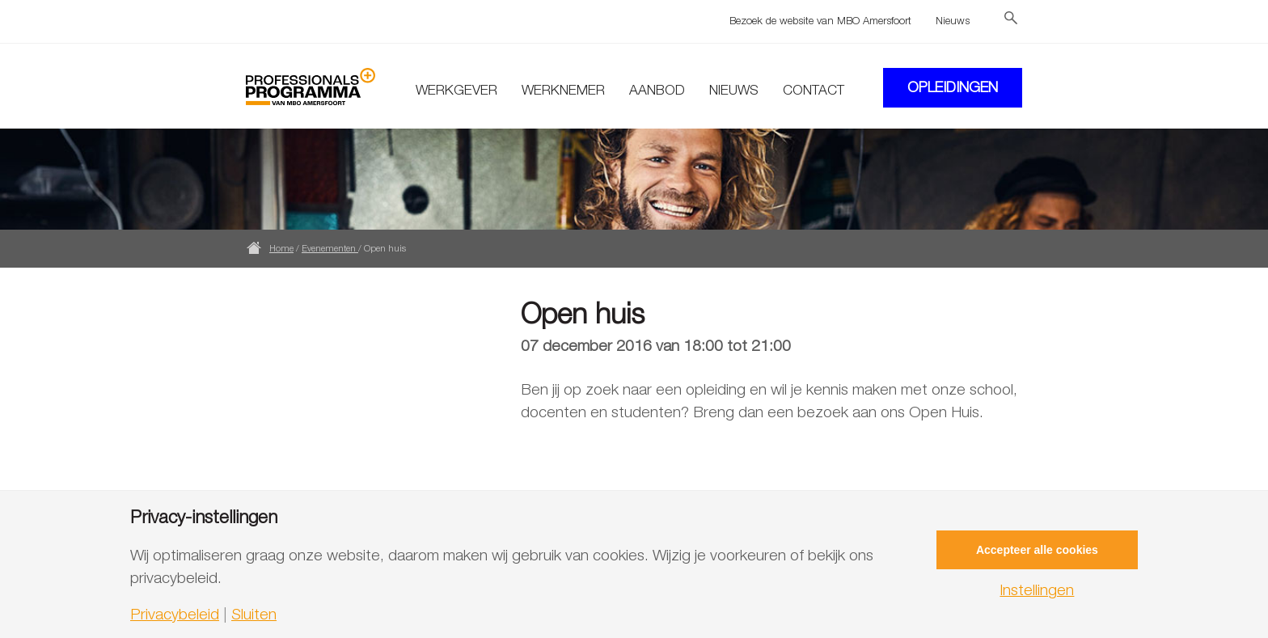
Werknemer (563, 90)
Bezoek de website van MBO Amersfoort (820, 20)
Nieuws (953, 20)
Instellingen (1037, 590)
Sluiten (254, 614)
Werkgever (456, 90)
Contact (813, 90)
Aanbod (657, 90)
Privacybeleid (174, 614)
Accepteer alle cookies (1037, 549)
